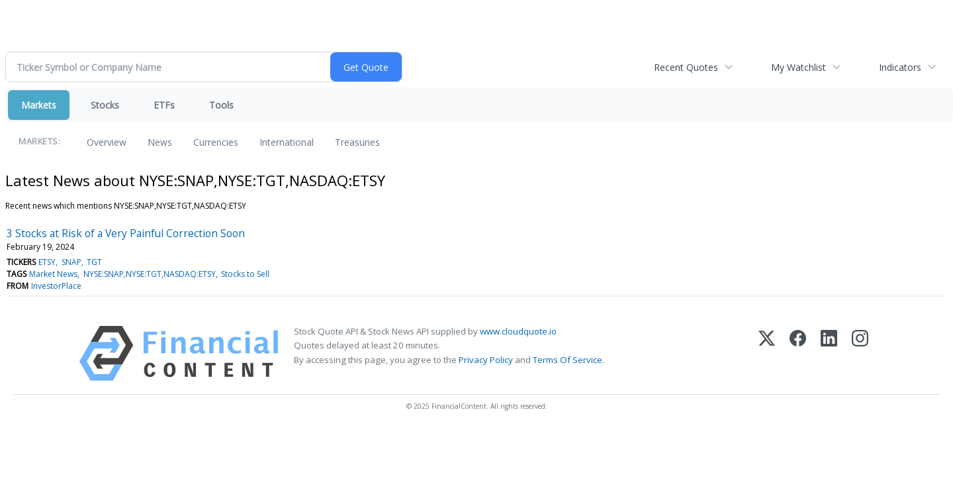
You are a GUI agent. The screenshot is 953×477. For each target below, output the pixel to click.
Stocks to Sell (245, 274)
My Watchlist (798, 67)
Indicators (900, 67)
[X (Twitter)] (766, 353)
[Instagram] (860, 353)
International (286, 142)
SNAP (71, 262)
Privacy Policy (486, 360)
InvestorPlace (56, 286)
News (160, 142)
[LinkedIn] (828, 353)
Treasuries (357, 142)
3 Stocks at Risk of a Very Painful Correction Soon (126, 233)
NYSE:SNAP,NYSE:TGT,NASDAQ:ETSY (149, 274)
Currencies (215, 142)
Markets (38, 105)
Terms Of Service (567, 360)
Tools (221, 105)
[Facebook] (797, 353)
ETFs (164, 105)
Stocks (105, 105)
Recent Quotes (686, 67)
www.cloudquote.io (518, 331)
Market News (53, 274)
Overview (106, 142)
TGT (94, 262)
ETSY (47, 262)
